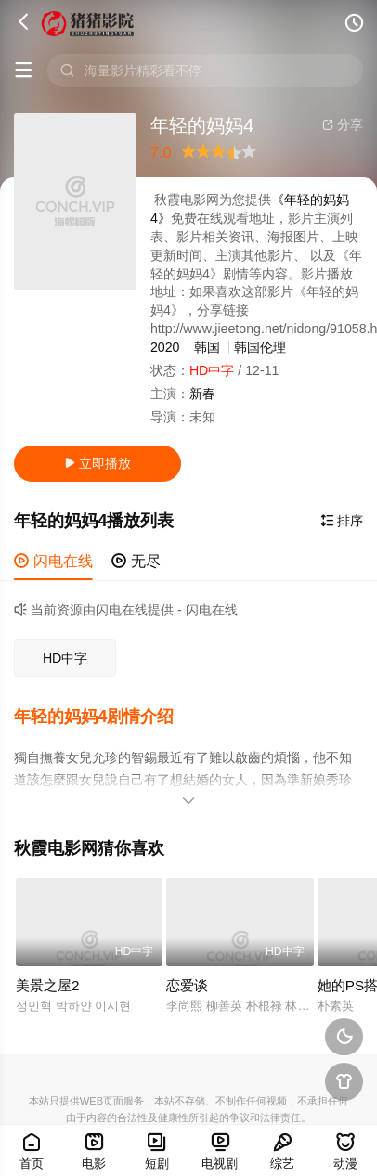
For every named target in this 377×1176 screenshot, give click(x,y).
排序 (341, 520)
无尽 (136, 560)
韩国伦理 (260, 347)
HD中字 (65, 658)
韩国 (207, 347)
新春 (202, 393)
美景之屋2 (47, 984)
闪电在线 (53, 560)
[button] (103, 716)
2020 (165, 347)
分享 (342, 124)
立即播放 (97, 463)
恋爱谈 (187, 984)
